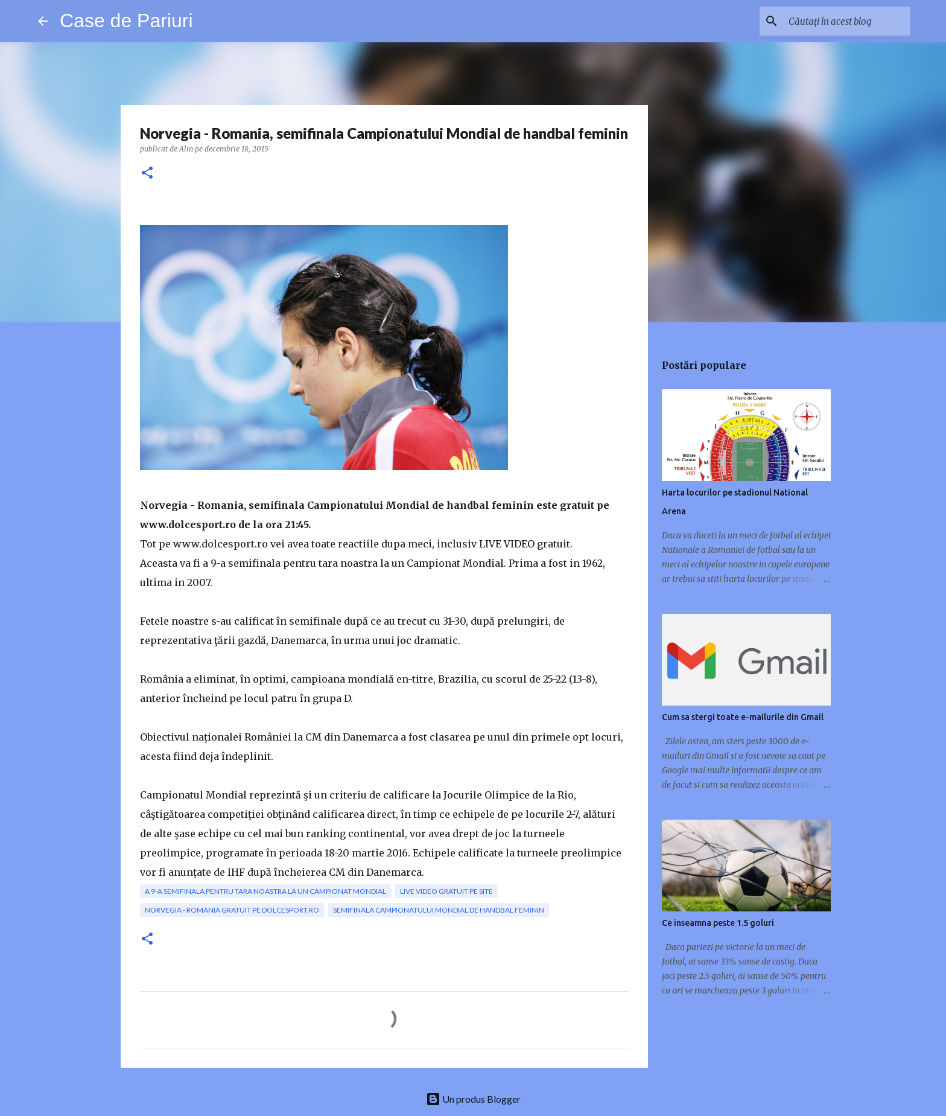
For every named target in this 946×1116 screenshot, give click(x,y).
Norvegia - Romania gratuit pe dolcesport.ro (232, 909)
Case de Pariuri (126, 20)
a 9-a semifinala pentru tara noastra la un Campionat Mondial (265, 891)
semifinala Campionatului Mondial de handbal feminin (438, 909)
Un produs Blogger (473, 1099)
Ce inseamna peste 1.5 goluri (718, 923)
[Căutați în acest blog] (847, 21)
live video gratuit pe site (446, 891)
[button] (147, 173)
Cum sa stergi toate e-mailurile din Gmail (743, 717)
